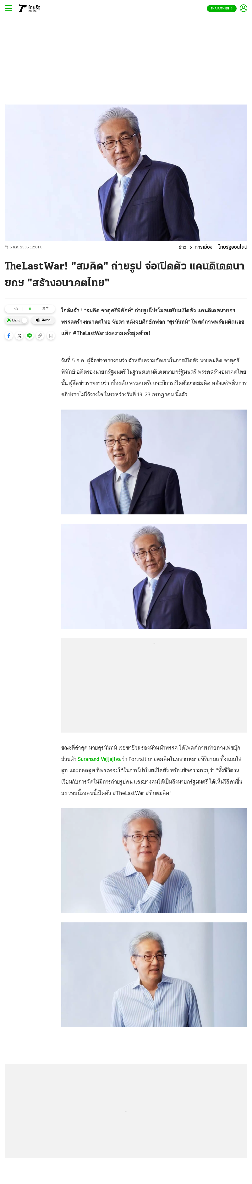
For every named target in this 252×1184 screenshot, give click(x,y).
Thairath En (222, 8)
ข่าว (182, 247)
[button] (9, 335)
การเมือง (203, 247)
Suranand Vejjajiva (99, 759)
